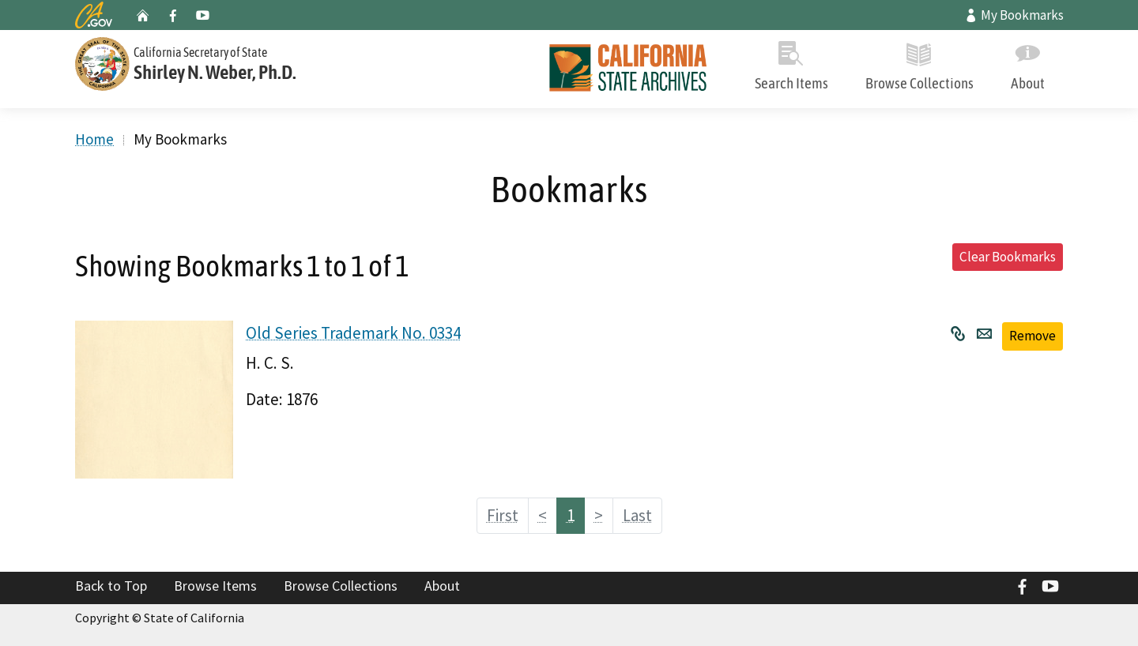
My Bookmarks (1014, 15)
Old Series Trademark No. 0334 (353, 333)
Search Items (791, 63)
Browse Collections (919, 63)
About (1027, 63)
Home (94, 139)
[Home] (628, 69)
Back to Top (111, 586)
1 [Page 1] (571, 515)
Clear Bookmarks (1007, 256)
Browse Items (215, 586)
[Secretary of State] (237, 62)
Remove (1032, 335)
